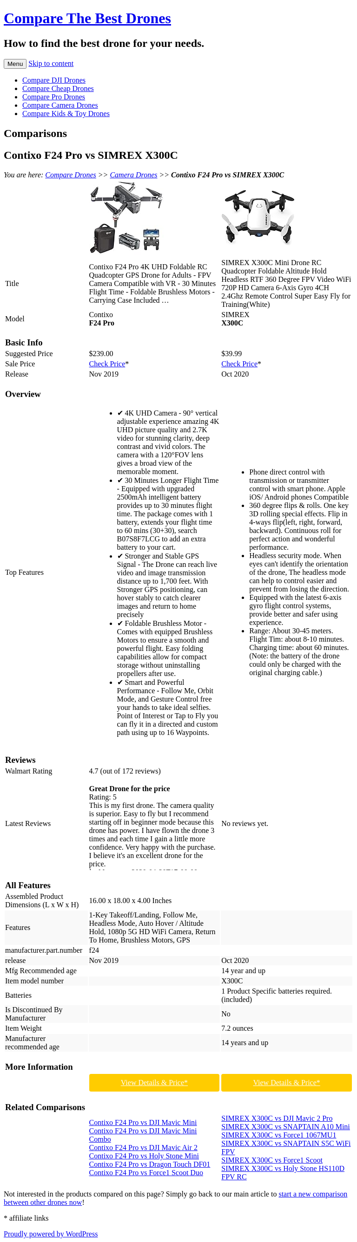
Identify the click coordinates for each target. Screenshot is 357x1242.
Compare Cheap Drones (58, 88)
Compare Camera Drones (60, 105)
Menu (15, 63)
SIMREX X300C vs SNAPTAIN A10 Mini (285, 1127)
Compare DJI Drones (54, 80)
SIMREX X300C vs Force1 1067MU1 (278, 1135)
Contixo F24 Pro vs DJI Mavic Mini (143, 1122)
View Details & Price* (154, 1082)
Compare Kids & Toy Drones (66, 113)
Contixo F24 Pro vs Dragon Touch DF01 (150, 1164)
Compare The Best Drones (87, 18)
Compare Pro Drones (53, 97)
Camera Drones (133, 175)
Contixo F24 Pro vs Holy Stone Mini (144, 1156)
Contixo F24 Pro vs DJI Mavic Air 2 (143, 1147)
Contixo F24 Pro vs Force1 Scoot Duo (146, 1173)
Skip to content (50, 63)
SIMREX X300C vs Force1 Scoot (272, 1160)
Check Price (107, 364)
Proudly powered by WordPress (51, 1234)
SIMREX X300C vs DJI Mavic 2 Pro (276, 1118)
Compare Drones (70, 175)
